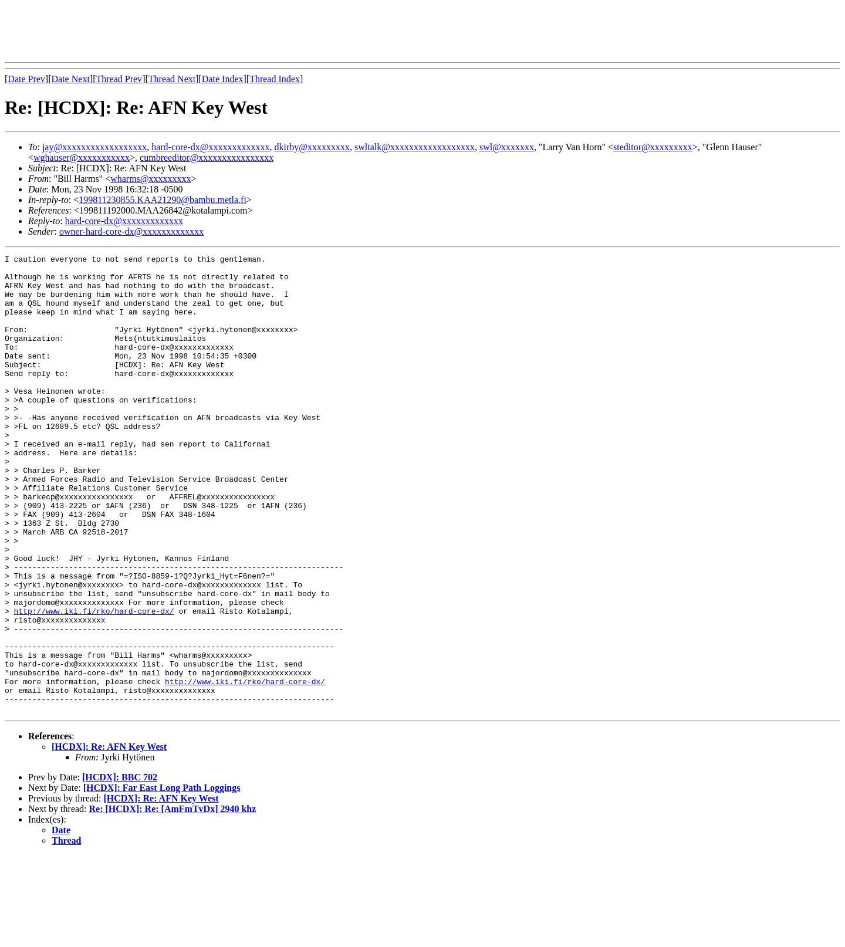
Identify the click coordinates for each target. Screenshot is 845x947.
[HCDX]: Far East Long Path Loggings (162, 879)
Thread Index (274, 79)
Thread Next (171, 79)
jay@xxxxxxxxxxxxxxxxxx (94, 147)
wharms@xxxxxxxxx (150, 179)
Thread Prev (119, 79)
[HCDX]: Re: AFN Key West (109, 838)
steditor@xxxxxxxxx (652, 147)
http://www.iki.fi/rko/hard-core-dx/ (94, 683)
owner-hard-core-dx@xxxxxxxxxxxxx (131, 231)
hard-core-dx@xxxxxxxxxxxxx (210, 147)
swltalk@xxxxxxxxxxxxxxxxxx (414, 147)
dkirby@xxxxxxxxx (312, 147)
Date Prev (26, 79)
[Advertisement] (218, 31)
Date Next (71, 79)
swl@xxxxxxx (506, 147)
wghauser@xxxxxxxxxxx (81, 158)
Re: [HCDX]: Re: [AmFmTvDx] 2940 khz (172, 900)
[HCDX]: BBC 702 (119, 869)
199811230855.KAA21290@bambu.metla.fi (162, 200)
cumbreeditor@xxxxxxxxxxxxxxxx (206, 158)
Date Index (223, 79)
